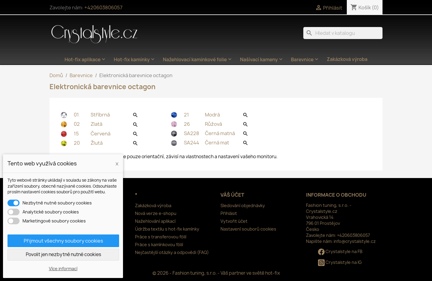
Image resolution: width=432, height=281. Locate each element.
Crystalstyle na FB (340, 251)
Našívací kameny (262, 59)
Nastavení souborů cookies (248, 229)
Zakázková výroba (347, 59)
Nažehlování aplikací (155, 221)
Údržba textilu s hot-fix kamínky (167, 229)
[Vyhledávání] (342, 33)
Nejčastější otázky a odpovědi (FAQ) (172, 252)
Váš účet (232, 195)
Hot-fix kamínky (135, 59)
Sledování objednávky (242, 205)
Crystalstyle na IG (340, 262)
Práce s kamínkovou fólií (159, 244)
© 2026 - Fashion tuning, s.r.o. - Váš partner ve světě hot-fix (216, 273)
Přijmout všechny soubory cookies (63, 240)
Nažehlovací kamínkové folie (198, 59)
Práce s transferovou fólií (160, 237)
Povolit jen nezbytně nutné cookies (63, 254)
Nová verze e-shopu (155, 213)
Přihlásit (228, 213)
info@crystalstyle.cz (355, 241)
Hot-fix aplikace (85, 59)
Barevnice (305, 59)
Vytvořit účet (234, 221)
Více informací (63, 268)
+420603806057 (103, 7)
